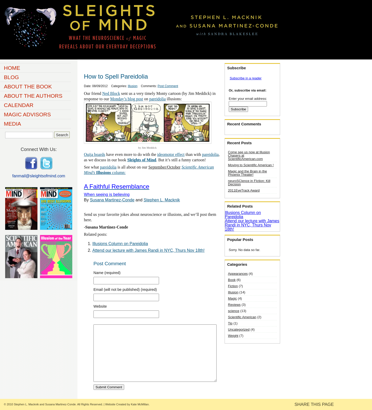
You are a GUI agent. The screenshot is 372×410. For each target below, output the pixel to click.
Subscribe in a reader (246, 78)
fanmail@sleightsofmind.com (38, 176)
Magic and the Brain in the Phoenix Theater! (247, 173)
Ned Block (111, 93)
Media (12, 124)
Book (232, 280)
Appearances (238, 274)
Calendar (18, 105)
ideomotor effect (171, 154)
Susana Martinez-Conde (112, 200)
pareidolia (157, 99)
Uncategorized (239, 329)
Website (100, 306)
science (233, 311)
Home (12, 68)
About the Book (28, 86)
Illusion (132, 86)
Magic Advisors (27, 114)
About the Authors (33, 96)
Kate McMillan (140, 404)
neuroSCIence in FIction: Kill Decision (249, 182)
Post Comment (168, 86)
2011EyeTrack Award (244, 190)
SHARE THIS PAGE (314, 404)
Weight (233, 336)
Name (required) (107, 273)
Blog (11, 77)
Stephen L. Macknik (162, 200)
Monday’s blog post (126, 99)
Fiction (233, 286)
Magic (232, 298)
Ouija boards (94, 154)
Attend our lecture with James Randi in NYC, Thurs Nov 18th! (148, 250)
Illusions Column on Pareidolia (120, 243)
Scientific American (242, 317)
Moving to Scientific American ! (251, 165)
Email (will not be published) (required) (125, 289)
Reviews (234, 305)
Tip (230, 323)
